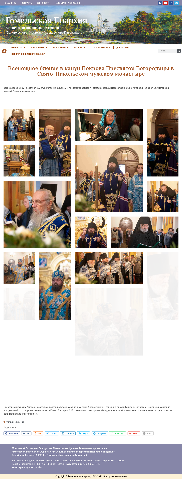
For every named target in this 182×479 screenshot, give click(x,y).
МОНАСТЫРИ (60, 47)
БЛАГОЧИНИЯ (39, 47)
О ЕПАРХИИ (18, 47)
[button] (12, 433)
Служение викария (15, 422)
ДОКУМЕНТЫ (122, 47)
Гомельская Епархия (46, 20)
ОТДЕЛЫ (79, 47)
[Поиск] (179, 51)
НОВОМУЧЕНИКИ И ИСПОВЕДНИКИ (29, 54)
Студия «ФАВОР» (100, 47)
